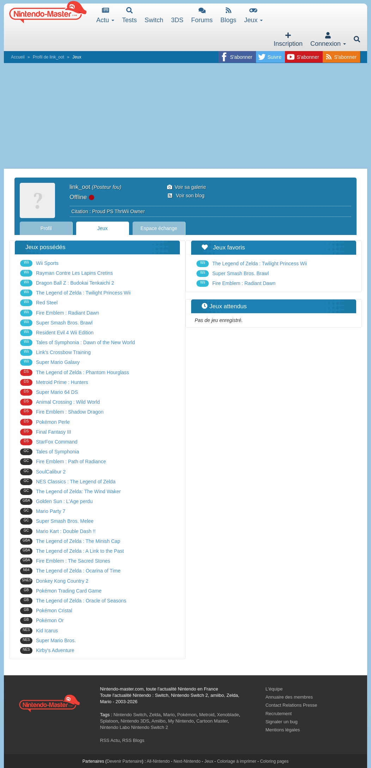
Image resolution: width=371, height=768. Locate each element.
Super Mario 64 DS (49, 392)
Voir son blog (186, 195)
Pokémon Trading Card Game (61, 591)
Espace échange (158, 228)
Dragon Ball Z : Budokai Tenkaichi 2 (67, 283)
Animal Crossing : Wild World (60, 402)
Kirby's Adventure (47, 650)
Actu (105, 15)
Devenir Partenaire (124, 761)
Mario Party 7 (42, 511)
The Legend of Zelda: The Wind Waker (70, 491)
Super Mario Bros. (48, 640)
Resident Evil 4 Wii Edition (56, 332)
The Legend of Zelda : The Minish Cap (70, 541)
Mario (169, 714)
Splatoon (109, 721)
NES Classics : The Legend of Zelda (67, 481)
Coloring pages (274, 761)
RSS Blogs (133, 740)
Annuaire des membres (289, 697)
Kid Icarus (39, 630)
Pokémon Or (42, 620)
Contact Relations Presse (291, 705)
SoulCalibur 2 (43, 472)
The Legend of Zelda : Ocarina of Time (70, 571)
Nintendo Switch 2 (149, 727)
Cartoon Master (212, 721)
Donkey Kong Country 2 (54, 581)
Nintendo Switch (130, 714)
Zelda (155, 714)
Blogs (228, 15)
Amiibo (159, 721)
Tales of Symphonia (49, 451)
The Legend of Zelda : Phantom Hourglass (74, 372)
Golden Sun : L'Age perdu (56, 501)
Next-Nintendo (187, 761)
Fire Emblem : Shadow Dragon (61, 412)
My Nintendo (181, 721)
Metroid (206, 714)
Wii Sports (39, 263)
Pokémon (187, 714)
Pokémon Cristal (46, 610)
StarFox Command (48, 442)
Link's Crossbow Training (55, 352)
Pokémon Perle (45, 422)
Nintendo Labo (115, 727)
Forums (202, 15)
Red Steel (38, 302)
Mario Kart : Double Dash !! (58, 531)
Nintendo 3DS (135, 721)
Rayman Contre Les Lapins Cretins (66, 273)
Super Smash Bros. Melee (56, 521)
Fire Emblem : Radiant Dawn (59, 313)
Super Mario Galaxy (50, 362)
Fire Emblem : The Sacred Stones (65, 561)
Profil (46, 228)
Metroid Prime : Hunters (54, 382)
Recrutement (279, 713)
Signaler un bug (282, 721)
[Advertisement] (185, 116)
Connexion (328, 39)
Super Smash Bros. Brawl (56, 323)
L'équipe (274, 689)
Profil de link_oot (48, 57)
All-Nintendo (158, 761)
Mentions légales (283, 729)
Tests (129, 15)
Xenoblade (228, 714)
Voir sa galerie (186, 187)
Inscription (288, 39)
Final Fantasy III (45, 432)
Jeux (253, 15)
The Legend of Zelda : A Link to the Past (72, 551)
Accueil (18, 57)
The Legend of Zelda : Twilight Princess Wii (75, 293)
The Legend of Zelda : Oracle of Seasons (73, 600)
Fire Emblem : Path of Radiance (63, 461)
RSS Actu (110, 740)
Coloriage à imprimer (236, 761)
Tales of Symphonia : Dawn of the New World (77, 342)
